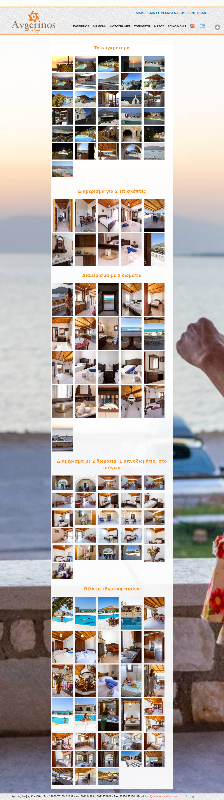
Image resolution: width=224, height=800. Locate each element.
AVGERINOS (80, 26)
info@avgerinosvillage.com (161, 796)
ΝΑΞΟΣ (159, 26)
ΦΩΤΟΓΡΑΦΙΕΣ (120, 26)
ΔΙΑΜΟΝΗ (99, 26)
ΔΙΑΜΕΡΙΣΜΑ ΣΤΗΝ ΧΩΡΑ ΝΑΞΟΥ (160, 13)
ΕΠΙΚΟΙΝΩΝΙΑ (177, 26)
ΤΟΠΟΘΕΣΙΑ (142, 26)
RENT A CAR (196, 13)
